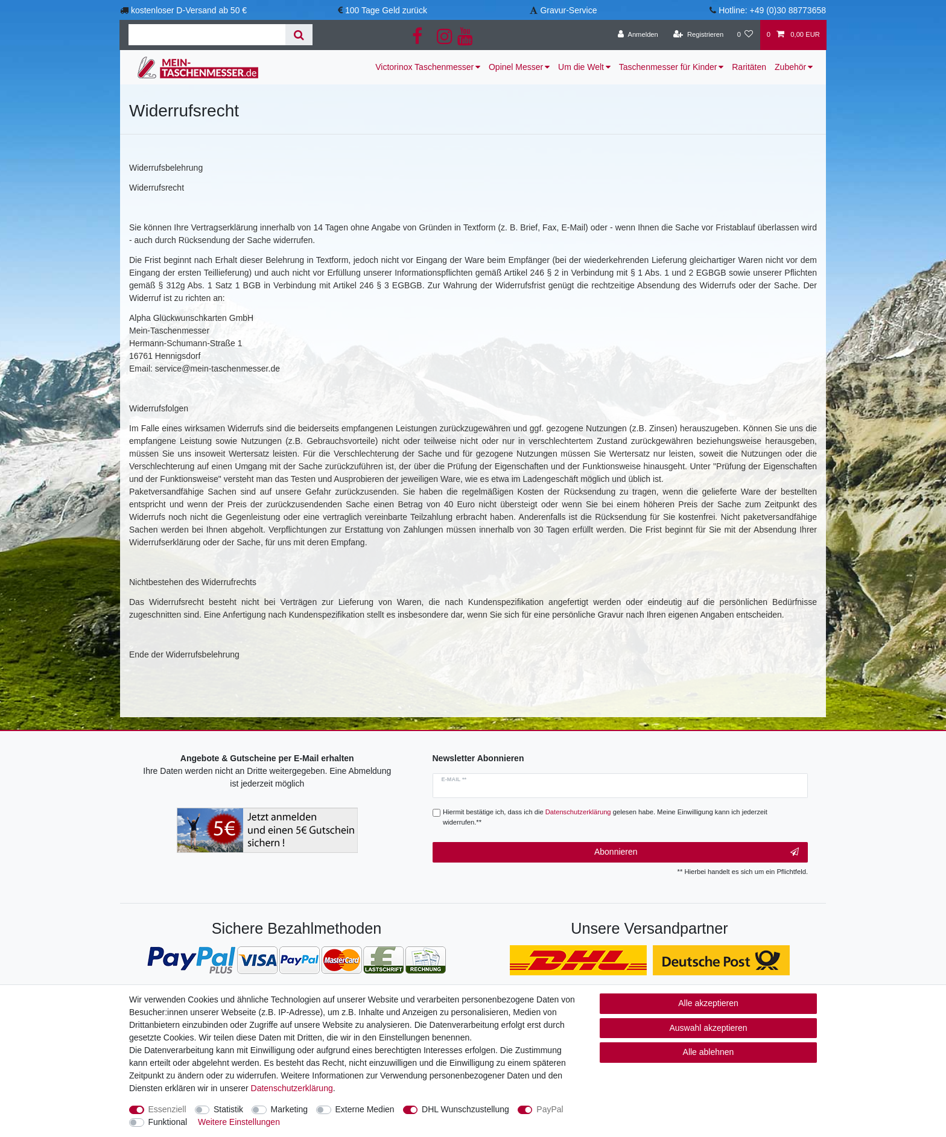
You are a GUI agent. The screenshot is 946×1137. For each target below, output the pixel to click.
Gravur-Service (568, 10)
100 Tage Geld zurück (386, 10)
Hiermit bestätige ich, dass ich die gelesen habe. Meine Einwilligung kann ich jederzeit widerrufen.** (605, 817)
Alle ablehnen (708, 1052)
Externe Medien (365, 1109)
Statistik (228, 1109)
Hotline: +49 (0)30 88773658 (772, 10)
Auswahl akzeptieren (708, 1028)
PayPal (549, 1109)
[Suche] (299, 34)
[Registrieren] (698, 35)
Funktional (168, 1122)
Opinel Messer (516, 67)
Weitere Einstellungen (239, 1122)
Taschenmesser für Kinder (668, 67)
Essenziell (167, 1109)
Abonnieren (696, 852)
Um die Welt (581, 67)
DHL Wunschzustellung (465, 1109)
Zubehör (790, 67)
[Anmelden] (638, 35)
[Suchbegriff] (207, 34)
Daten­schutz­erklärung (292, 1088)
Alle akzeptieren (708, 1003)
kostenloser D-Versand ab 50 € (189, 10)
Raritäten (749, 67)
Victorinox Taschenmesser (424, 67)
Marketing (289, 1109)
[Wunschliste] (745, 35)
